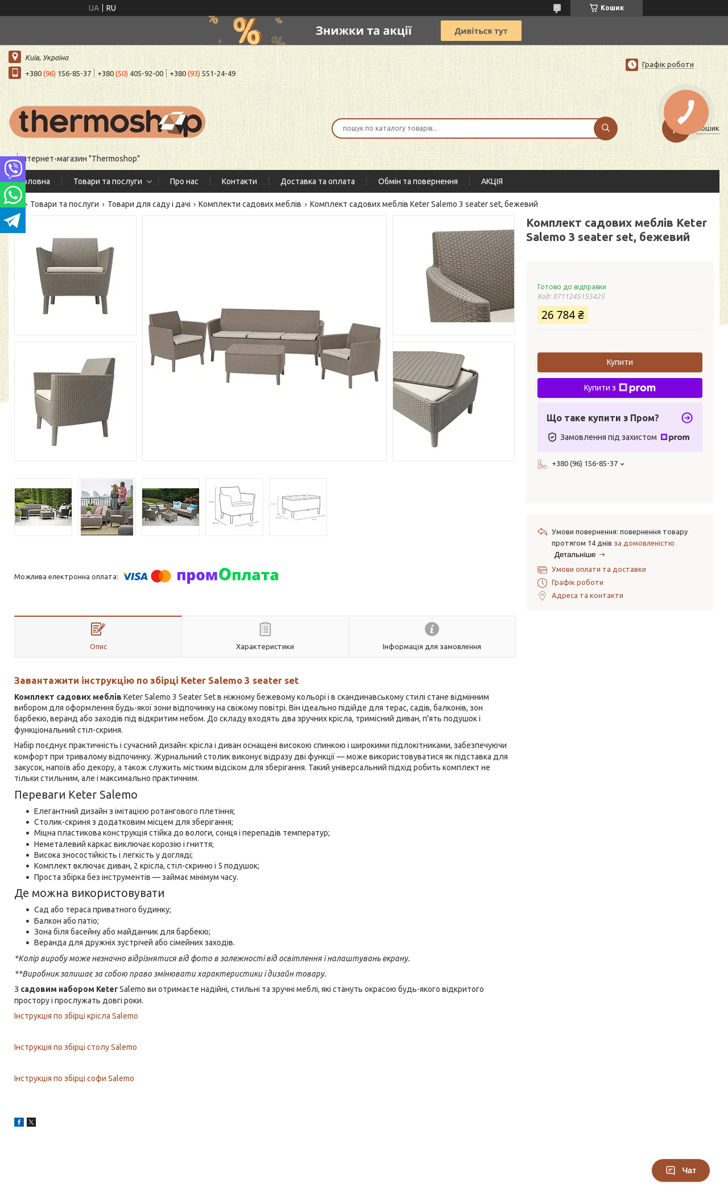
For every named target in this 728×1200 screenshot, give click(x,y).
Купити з (620, 388)
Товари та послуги (107, 181)
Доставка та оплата (317, 181)
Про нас (184, 181)
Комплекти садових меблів (249, 204)
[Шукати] (606, 128)
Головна (35, 181)
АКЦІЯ (492, 181)
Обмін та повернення (418, 181)
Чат (680, 1170)
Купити (620, 362)
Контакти (239, 181)
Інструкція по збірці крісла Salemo (76, 1015)
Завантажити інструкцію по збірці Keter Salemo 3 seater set (156, 680)
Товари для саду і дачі (149, 204)
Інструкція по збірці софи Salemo (74, 1078)
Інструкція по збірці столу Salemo (75, 1047)
